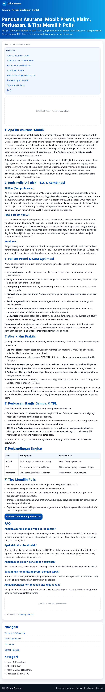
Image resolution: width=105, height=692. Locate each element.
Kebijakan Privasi (13, 638)
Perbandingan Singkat (18, 80)
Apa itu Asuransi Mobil (18, 55)
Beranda (60, 688)
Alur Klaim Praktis (15, 70)
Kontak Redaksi (12, 649)
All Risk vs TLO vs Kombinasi (20, 60)
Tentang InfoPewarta (15, 633)
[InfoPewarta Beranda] (11, 3)
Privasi (15, 10)
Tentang (6, 10)
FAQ (9, 90)
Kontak (35, 10)
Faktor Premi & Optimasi (19, 65)
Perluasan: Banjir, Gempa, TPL (21, 75)
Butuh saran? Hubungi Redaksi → (23, 516)
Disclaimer (25, 10)
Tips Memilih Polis (16, 85)
